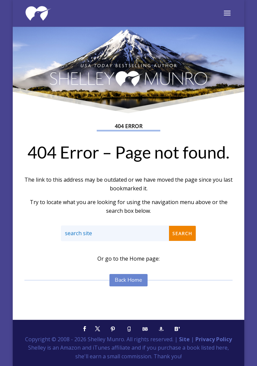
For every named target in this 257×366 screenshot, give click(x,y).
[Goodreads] (129, 329)
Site (184, 339)
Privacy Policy (213, 339)
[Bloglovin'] (177, 329)
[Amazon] (161, 329)
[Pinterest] (112, 329)
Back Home (128, 280)
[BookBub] (145, 329)
